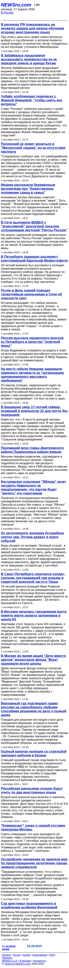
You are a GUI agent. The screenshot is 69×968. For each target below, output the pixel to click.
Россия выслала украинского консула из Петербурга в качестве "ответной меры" (32, 342)
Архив (26, 954)
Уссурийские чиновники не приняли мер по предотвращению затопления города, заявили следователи (34, 863)
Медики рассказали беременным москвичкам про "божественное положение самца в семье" (28, 188)
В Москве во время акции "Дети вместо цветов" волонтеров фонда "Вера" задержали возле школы (33, 659)
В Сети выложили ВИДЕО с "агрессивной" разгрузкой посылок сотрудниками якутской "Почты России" (34, 226)
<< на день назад (9, 947)
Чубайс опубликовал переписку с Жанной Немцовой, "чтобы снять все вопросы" (31, 100)
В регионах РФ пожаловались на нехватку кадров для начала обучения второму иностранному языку (32, 28)
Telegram (7, 957)
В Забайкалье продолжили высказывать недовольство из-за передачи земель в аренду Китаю (29, 59)
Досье (16, 954)
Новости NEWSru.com (17, 963)
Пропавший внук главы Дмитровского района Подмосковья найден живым (32, 450)
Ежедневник (39, 954)
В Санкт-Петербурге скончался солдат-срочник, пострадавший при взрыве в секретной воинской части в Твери (33, 578)
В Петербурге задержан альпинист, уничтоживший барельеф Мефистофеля (34, 258)
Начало (6, 954)
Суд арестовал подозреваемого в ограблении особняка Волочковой (29, 905)
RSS (51, 954)
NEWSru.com (16, 5)
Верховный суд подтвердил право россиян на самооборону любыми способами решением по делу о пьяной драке (33, 709)
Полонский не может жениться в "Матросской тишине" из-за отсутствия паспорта (33, 148)
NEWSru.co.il (9, 960)
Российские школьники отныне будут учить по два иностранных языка (32, 790)
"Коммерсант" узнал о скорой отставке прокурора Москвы (33, 827)
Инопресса (39, 960)
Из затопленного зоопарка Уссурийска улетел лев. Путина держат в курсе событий (32, 537)
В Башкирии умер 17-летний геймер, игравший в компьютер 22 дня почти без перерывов (34, 411)
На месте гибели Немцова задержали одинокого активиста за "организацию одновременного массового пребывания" (32, 374)
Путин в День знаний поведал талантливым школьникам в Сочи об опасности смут (31, 294)
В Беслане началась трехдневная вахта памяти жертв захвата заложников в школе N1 (33, 615)
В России (7, 12)
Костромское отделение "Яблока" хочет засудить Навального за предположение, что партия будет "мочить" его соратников (33, 487)
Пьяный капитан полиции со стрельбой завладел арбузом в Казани (33, 753)
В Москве (25, 960)
